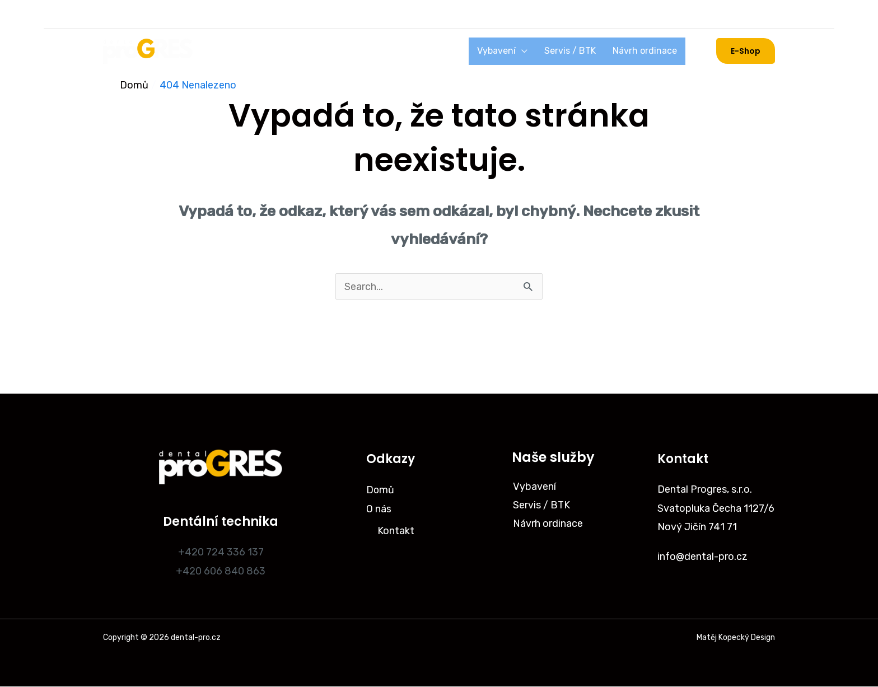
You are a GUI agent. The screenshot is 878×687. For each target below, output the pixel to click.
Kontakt (395, 530)
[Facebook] (143, 14)
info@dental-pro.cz (702, 556)
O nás (263, 51)
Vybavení (516, 50)
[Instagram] (114, 14)
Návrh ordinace (649, 50)
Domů (225, 51)
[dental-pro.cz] (148, 50)
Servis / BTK (582, 50)
